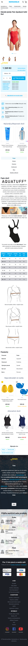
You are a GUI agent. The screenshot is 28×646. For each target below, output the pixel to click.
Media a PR (14, 616)
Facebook (17, 564)
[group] (7, 140)
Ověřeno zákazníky (14, 588)
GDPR (14, 606)
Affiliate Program (14, 620)
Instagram (23, 564)
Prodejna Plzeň (6, 89)
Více (14, 504)
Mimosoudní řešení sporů (14, 602)
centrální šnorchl (15, 479)
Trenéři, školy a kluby (14, 614)
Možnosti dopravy (21, 68)
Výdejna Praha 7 (6, 84)
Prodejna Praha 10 (6, 83)
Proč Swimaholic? (14, 590)
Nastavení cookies (14, 608)
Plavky (10, 6)
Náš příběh (14, 585)
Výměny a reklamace (14, 597)
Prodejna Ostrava (6, 87)
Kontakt (14, 583)
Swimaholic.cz (4, 6)
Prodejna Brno (5, 86)
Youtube (13, 564)
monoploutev (20, 475)
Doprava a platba (14, 599)
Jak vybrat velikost (21, 70)
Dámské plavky (17, 6)
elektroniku (4, 486)
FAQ (14, 622)
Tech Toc (23, 479)
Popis (14, 158)
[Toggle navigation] (2, 2)
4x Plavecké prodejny (14, 592)
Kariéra (14, 624)
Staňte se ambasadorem (14, 618)
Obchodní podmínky (14, 604)
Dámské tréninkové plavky (7, 452)
